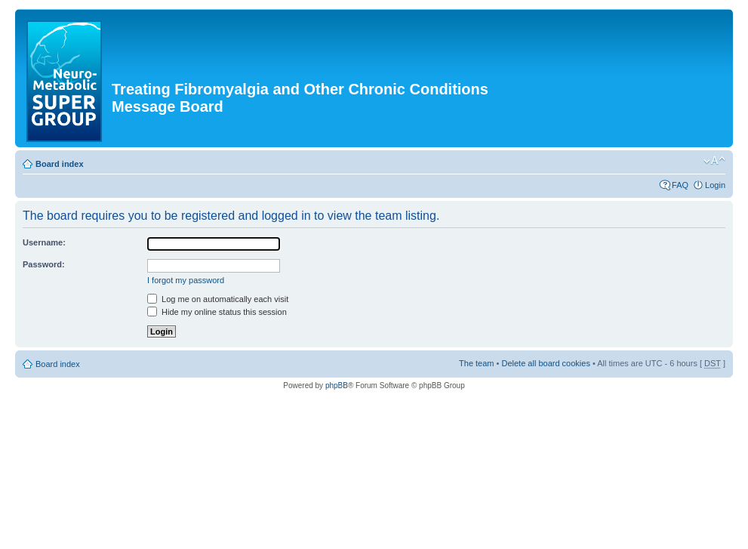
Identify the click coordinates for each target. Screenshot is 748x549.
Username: (44, 242)
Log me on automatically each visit (217, 299)
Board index (59, 163)
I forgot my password (185, 280)
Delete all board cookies (545, 363)
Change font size (714, 161)
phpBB (336, 385)
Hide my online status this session (217, 311)
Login (715, 185)
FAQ (680, 185)
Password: (44, 264)
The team (476, 363)
